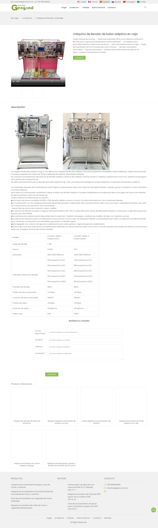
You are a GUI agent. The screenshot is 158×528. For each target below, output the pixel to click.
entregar (52, 374)
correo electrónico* (40, 332)
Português (130, 2)
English (83, 2)
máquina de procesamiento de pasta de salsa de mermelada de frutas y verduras (32, 492)
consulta (79, 58)
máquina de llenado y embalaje (49, 18)
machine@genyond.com (23, 2)
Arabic (143, 2)
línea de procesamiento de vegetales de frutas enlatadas (31, 499)
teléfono (38, 346)
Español (106, 2)
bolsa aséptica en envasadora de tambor (96, 422)
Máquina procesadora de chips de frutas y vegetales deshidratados (29, 506)
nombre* (39, 340)
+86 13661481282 (43, 2)
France (95, 2)
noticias (86, 7)
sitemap (107, 518)
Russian (118, 2)
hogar (64, 7)
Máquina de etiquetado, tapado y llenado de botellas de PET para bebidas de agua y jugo (61, 464)
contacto (112, 7)
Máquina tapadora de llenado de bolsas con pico (62, 422)
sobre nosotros (98, 7)
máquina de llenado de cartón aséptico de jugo (27, 464)
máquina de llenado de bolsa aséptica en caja (131, 422)
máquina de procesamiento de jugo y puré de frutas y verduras (30, 486)
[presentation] (51, 366)
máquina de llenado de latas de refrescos (26, 422)
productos (73, 7)
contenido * (40, 353)
